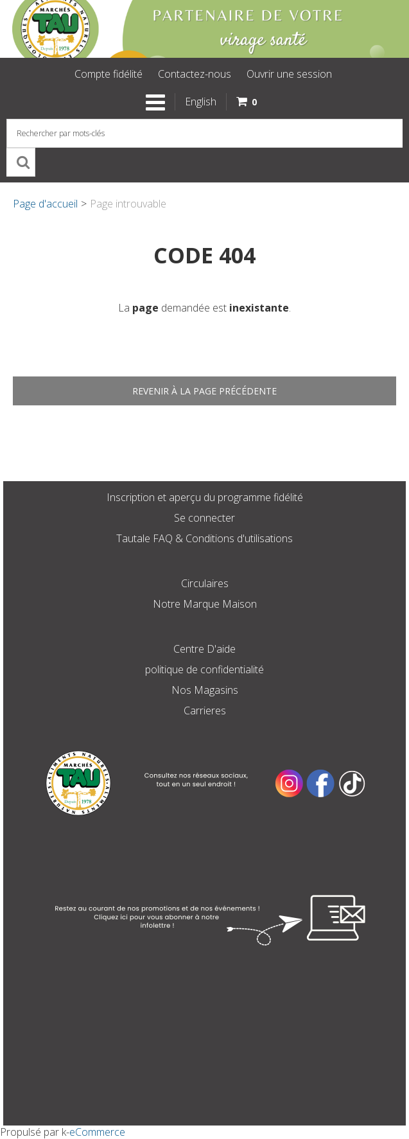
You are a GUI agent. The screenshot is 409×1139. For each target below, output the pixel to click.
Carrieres (205, 710)
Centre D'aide (204, 649)
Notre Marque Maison (205, 604)
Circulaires (205, 583)
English (200, 101)
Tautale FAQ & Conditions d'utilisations (204, 538)
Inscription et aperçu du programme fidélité (205, 497)
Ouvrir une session (289, 74)
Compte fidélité (108, 74)
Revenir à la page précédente (204, 391)
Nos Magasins (204, 690)
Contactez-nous (194, 74)
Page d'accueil (45, 204)
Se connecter (204, 518)
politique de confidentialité (204, 669)
